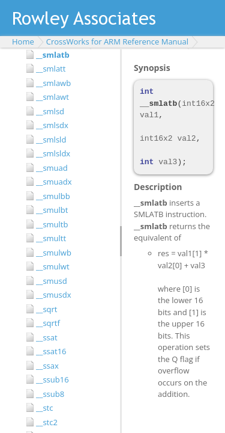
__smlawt (52, 96)
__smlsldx (53, 153)
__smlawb (53, 83)
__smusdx (53, 294)
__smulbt (52, 209)
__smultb (52, 224)
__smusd (51, 280)
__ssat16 (51, 351)
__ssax (47, 365)
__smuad (52, 167)
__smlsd (50, 111)
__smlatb (53, 54)
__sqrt (46, 309)
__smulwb (53, 252)
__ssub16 (52, 379)
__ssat (47, 337)
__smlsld (51, 139)
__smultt (51, 238)
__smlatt (50, 68)
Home (23, 41)
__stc (44, 407)
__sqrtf (48, 323)
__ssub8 (50, 393)
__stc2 (47, 422)
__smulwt (53, 266)
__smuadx (54, 181)
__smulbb (53, 196)
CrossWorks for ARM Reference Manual (117, 41)
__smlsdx (52, 125)
